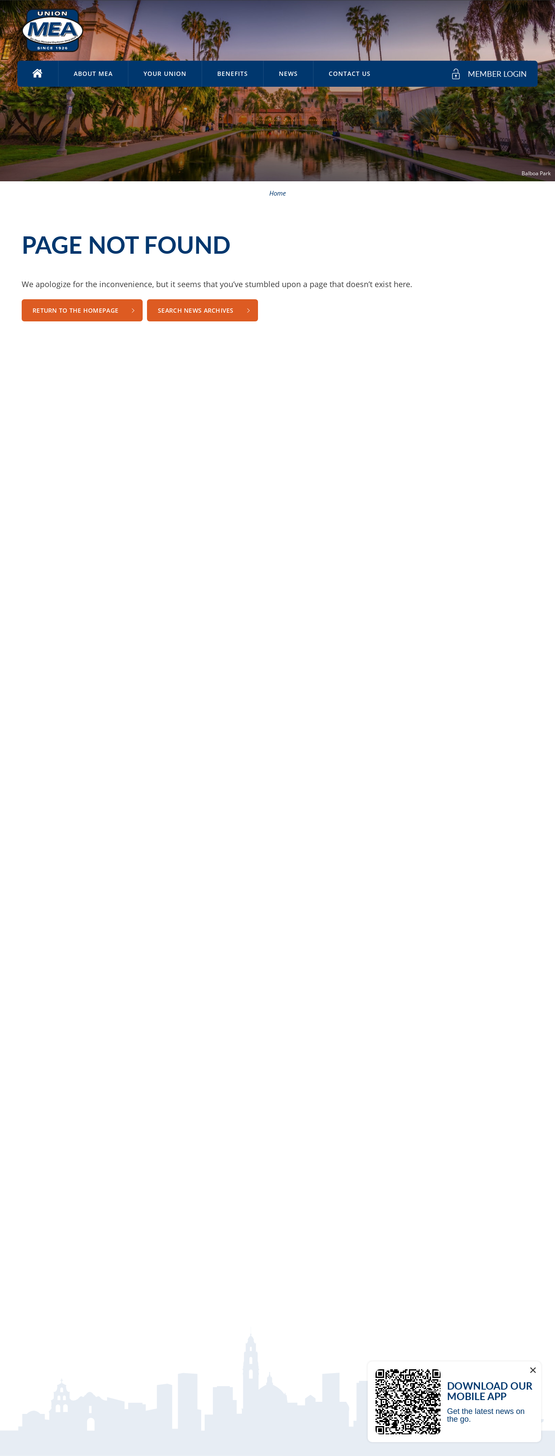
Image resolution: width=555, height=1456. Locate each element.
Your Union (165, 73)
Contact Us (350, 73)
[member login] (489, 74)
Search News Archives (196, 310)
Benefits (232, 73)
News (288, 73)
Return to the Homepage (75, 310)
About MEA (93, 73)
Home (277, 193)
